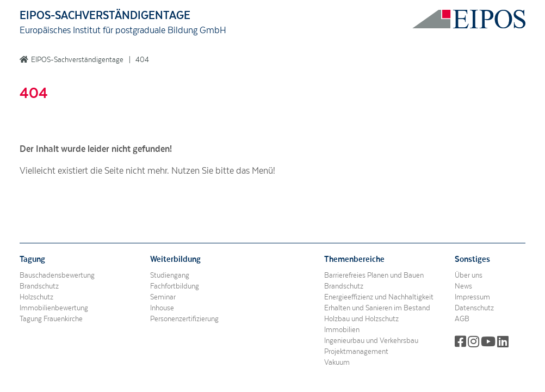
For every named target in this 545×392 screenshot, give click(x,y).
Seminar (163, 297)
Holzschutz (36, 297)
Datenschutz (474, 308)
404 (142, 60)
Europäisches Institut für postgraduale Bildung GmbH (123, 30)
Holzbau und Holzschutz (361, 319)
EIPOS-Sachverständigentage (77, 60)
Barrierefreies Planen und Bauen (374, 275)
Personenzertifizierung (184, 319)
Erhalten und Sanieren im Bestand (377, 308)
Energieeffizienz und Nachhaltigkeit (378, 297)
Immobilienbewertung (54, 308)
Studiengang (169, 275)
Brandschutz (39, 286)
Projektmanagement (356, 351)
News (463, 286)
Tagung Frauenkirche (51, 319)
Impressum (472, 297)
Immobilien (342, 330)
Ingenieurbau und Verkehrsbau (371, 340)
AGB (462, 319)
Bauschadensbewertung (57, 275)
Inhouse (162, 308)
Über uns (468, 275)
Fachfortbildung (174, 286)
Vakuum (337, 362)
